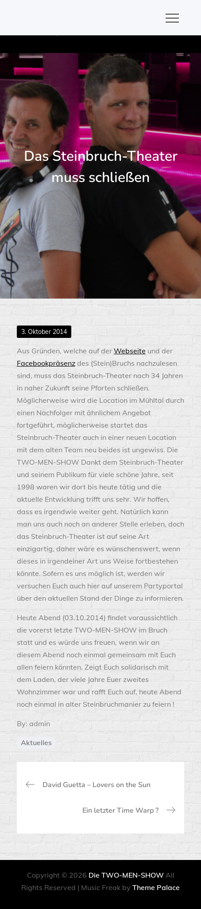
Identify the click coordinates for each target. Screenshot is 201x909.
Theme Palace (156, 887)
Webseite (130, 350)
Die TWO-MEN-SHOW (126, 875)
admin (39, 723)
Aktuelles (36, 742)
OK (134, 45)
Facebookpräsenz (46, 363)
